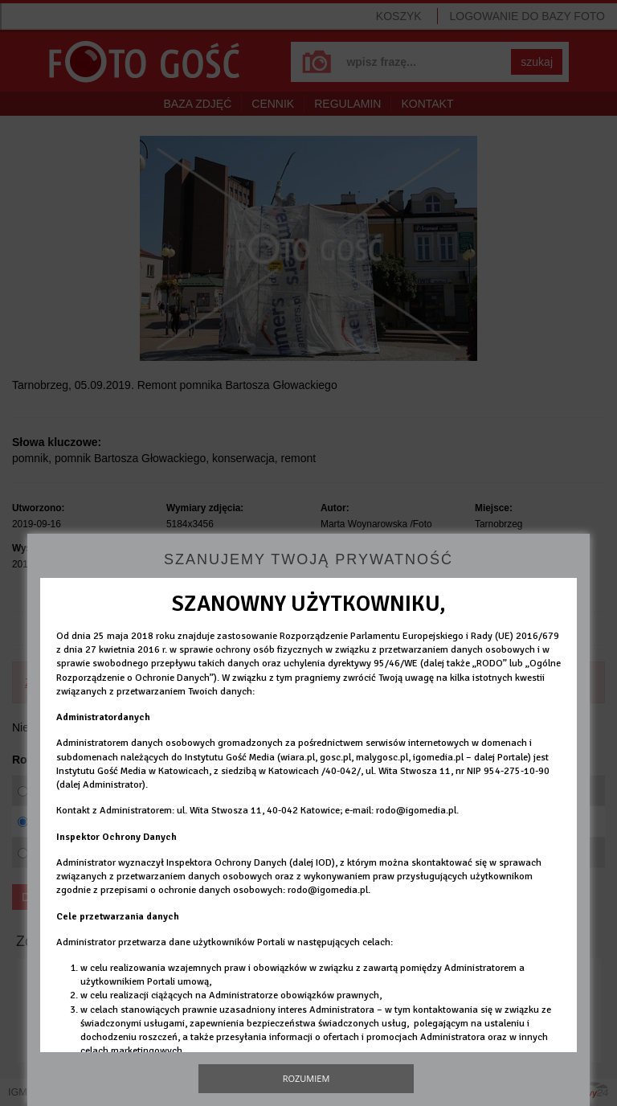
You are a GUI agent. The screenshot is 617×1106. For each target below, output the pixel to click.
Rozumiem (306, 1078)
